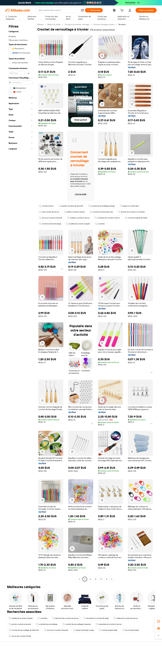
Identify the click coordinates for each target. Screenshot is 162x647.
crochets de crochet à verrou (107, 218)
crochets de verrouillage (46, 624)
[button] (82, 10)
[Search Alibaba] (59, 10)
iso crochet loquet (130, 630)
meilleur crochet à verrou (78, 218)
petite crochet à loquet (74, 212)
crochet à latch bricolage (50, 224)
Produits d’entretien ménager (77, 24)
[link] (158, 621)
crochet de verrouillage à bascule (77, 624)
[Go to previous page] (79, 579)
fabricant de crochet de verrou (65, 618)
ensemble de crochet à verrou (109, 624)
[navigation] (20, 302)
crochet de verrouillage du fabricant (24, 630)
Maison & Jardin (54, 24)
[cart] (122, 11)
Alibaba (40, 24)
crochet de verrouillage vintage (101, 206)
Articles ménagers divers (104, 24)
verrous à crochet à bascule (56, 630)
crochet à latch (46, 206)
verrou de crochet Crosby (20, 636)
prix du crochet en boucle (20, 624)
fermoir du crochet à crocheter (131, 212)
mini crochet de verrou (49, 212)
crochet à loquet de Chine (136, 218)
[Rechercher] (94, 10)
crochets (100, 224)
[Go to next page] (111, 579)
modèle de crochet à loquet (78, 224)
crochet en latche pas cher (101, 212)
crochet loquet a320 (108, 630)
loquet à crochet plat (129, 206)
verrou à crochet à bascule (50, 218)
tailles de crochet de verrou (126, 618)
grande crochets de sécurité (71, 206)
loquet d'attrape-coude (83, 630)
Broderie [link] (122, 24)
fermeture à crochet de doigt (96, 618)
